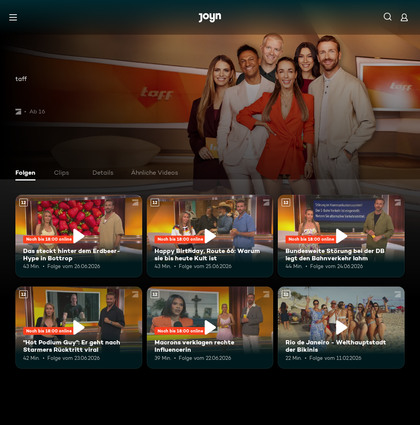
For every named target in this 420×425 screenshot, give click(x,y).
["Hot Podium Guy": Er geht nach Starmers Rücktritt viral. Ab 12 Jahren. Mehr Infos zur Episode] (78, 328)
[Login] (404, 17)
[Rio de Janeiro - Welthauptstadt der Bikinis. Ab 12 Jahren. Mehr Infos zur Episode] (341, 328)
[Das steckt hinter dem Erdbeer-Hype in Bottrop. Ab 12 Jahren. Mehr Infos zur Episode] (78, 236)
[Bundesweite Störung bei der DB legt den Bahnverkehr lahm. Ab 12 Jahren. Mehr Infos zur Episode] (341, 236)
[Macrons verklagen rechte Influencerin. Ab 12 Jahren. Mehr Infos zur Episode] (210, 328)
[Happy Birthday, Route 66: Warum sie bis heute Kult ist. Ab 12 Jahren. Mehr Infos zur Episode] (210, 236)
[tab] (27, 173)
